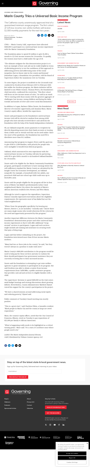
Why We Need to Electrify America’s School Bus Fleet (70, 166)
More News (72, 101)
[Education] (69, 437)
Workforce (61, 75)
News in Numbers (62, 26)
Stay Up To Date (50, 399)
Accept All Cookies (72, 453)
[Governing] (9, 437)
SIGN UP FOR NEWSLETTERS (56, 407)
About (29, 399)
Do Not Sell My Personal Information (55, 420)
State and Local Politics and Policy (69, 163)
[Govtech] (21, 437)
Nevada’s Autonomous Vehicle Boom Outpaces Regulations (68, 141)
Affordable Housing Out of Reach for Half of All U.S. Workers (71, 115)
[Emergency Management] (9, 443)
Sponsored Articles (10, 408)
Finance (59, 51)
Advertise (30, 408)
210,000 (59, 28)
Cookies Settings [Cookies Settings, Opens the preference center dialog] (72, 462)
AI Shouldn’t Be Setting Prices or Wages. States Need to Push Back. (70, 91)
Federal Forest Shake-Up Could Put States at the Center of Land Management (71, 66)
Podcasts (7, 405)
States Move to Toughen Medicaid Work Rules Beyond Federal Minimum (69, 78)
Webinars (7, 402)
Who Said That (62, 37)
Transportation (62, 138)
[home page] (45, 391)
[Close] (87, 443)
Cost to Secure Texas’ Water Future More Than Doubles (70, 54)
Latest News (63, 22)
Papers (6, 399)
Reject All (72, 458)
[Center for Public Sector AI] (80, 437)
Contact (29, 405)
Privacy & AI (30, 402)
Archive (59, 124)
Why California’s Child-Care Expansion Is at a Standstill (71, 154)
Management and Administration (68, 63)
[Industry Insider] (33, 437)
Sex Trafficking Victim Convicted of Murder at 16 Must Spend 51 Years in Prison (71, 178)
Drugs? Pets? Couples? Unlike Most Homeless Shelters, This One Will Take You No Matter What (71, 128)
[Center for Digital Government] (57, 437)
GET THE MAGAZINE (53, 413)
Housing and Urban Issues (13, 12)
